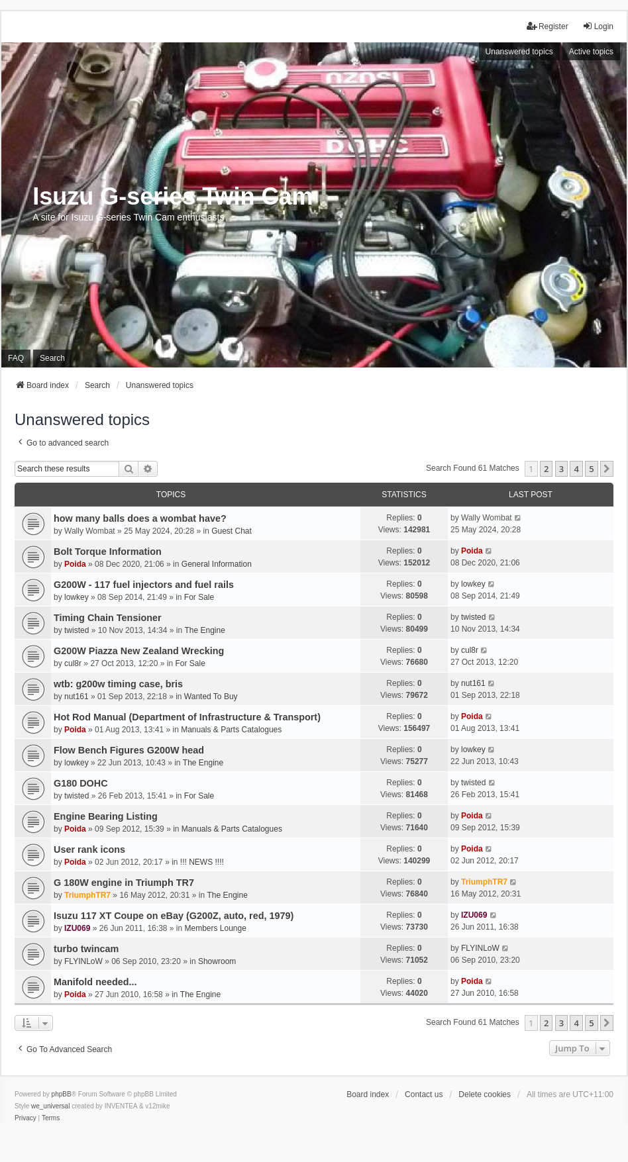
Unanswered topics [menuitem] (519, 51)
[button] (606, 469)
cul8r (72, 663)
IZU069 (77, 928)
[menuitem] (25, 1118)
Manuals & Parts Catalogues (231, 729)
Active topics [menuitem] (591, 51)
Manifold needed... (95, 982)
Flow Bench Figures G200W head (129, 750)
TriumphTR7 (87, 895)
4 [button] (576, 469)
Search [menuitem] (52, 358)
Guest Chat (231, 531)
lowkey (76, 597)
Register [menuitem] (547, 26)
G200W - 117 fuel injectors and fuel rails (144, 584)
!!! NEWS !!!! (202, 862)
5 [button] (591, 469)
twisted (76, 630)
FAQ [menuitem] (16, 358)
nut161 (76, 696)
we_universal (50, 1106)
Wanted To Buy (211, 696)
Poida (75, 564)
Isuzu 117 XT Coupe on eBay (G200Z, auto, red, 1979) (173, 915)
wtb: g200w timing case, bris (118, 684)
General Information (217, 564)
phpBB (62, 1094)
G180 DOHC (81, 783)
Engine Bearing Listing (106, 816)
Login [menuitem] (597, 26)
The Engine (204, 630)
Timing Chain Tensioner (108, 617)
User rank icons (89, 849)
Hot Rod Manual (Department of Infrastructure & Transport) (187, 717)
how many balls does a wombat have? (140, 518)
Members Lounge (215, 928)
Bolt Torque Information (108, 551)
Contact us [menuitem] (424, 1094)
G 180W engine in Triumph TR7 (124, 882)
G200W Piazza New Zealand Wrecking (139, 651)
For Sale (199, 597)
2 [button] (546, 469)
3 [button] (561, 469)
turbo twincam (86, 949)
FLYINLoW (83, 961)
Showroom (217, 961)
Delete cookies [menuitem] (484, 1094)
